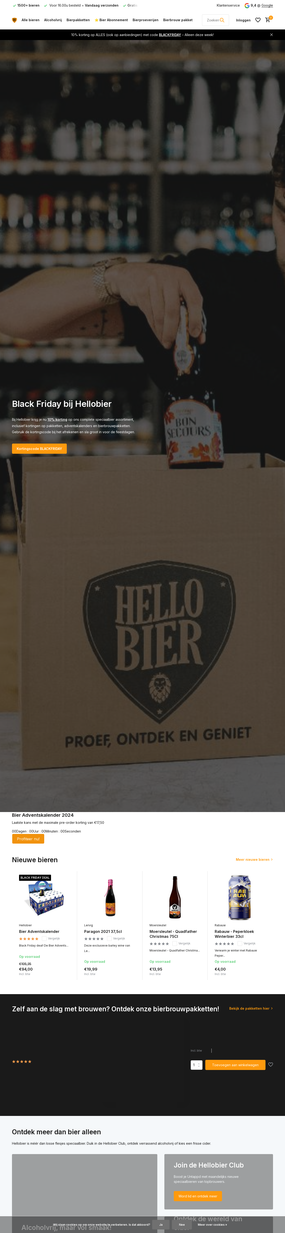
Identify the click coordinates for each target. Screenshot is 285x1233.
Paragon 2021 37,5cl (103, 931)
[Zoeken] (215, 20)
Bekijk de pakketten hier (249, 1008)
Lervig (88, 925)
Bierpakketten (78, 20)
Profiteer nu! (28, 839)
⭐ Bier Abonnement (111, 20)
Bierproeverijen (145, 20)
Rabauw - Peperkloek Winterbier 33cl (234, 934)
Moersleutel (158, 925)
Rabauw (220, 925)
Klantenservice (228, 5)
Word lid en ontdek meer (197, 1196)
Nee (182, 1224)
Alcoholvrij (53, 20)
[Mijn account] (243, 20)
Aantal (196, 1065)
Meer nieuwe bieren (252, 859)
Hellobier (25, 925)
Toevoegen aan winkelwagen (235, 1065)
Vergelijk (51, 938)
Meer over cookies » (212, 1224)
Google (267, 5)
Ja (160, 1224)
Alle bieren (31, 20)
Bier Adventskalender (39, 931)
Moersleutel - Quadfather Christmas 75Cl (173, 934)
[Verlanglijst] (258, 20)
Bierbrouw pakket (178, 20)
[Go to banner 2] (218, 1181)
